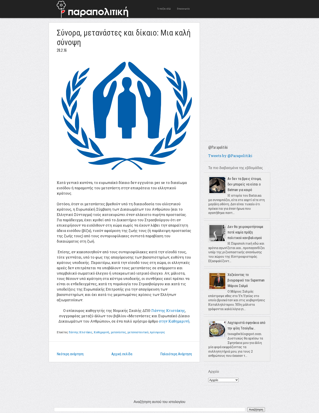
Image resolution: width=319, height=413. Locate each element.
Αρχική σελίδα (121, 354)
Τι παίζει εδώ (164, 8)
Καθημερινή (101, 332)
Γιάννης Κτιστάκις (80, 332)
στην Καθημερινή (174, 321)
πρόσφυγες (157, 332)
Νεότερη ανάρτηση (70, 354)
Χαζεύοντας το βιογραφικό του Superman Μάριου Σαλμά (246, 280)
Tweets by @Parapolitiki (230, 155)
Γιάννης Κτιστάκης (168, 310)
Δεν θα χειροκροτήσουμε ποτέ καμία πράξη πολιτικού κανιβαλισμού (245, 232)
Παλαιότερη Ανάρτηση (176, 354)
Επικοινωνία (183, 8)
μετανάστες (118, 332)
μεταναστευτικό (138, 332)
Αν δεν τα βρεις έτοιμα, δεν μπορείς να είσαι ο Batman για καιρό (244, 184)
